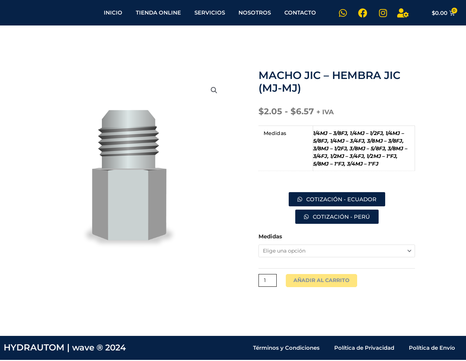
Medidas (270, 236)
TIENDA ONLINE (158, 12)
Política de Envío (432, 348)
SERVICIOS (209, 12)
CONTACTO (300, 12)
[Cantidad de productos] (268, 281)
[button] (213, 91)
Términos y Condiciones (286, 348)
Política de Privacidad (364, 348)
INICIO (113, 12)
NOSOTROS (254, 12)
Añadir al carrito (324, 281)
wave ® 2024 (101, 349)
